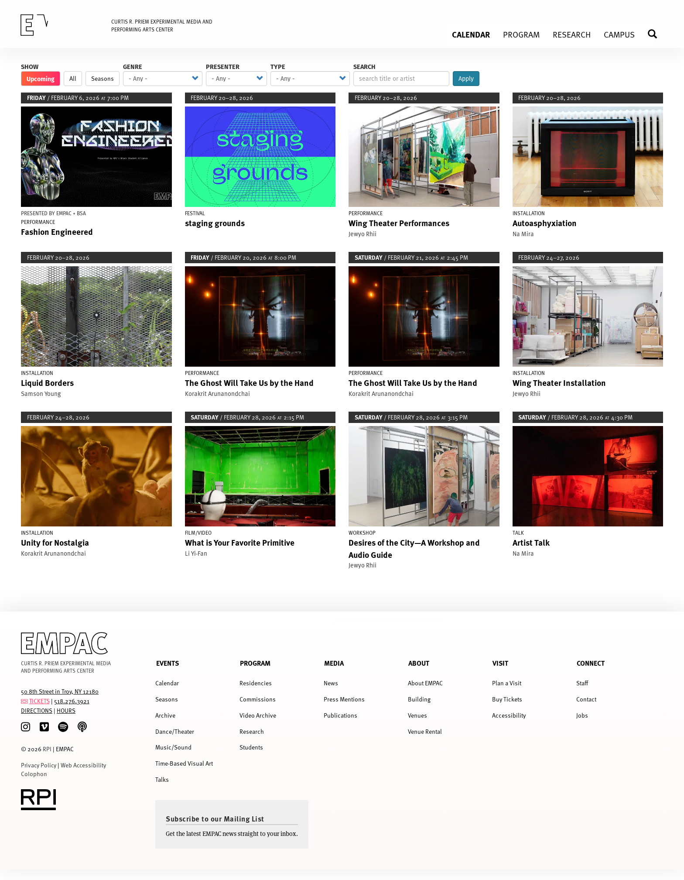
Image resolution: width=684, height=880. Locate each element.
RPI (47, 749)
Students (251, 747)
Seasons (102, 78)
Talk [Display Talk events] (518, 532)
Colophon (34, 774)
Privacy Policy (38, 765)
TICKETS (39, 701)
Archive (165, 715)
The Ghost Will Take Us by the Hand (249, 382)
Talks (162, 779)
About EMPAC (425, 683)
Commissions (257, 699)
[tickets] (24, 701)
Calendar (167, 683)
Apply (466, 78)
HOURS (66, 710)
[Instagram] (25, 727)
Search (364, 66)
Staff (582, 683)
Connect (591, 663)
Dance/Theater (174, 731)
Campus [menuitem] (619, 34)
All (72, 78)
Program (255, 663)
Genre (132, 66)
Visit (500, 663)
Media (334, 663)
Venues (417, 715)
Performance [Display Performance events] (38, 221)
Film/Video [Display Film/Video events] (198, 532)
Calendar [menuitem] (471, 34)
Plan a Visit (506, 683)
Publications (340, 715)
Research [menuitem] (572, 34)
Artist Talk (531, 542)
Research (251, 731)
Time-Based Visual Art (184, 763)
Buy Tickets (507, 699)
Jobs (582, 715)
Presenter (222, 66)
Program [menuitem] (521, 34)
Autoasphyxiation (545, 223)
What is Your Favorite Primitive (239, 542)
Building (419, 699)
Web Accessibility (83, 765)
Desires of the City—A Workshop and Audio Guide (414, 548)
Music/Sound (173, 747)
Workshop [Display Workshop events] (362, 532)
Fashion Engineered (57, 231)
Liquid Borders (47, 382)
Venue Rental (425, 731)
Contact (586, 699)
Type (277, 66)
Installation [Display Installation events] (529, 213)
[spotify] (63, 727)
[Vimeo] (44, 727)
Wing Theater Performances (399, 223)
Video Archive (257, 715)
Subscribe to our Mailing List (215, 818)
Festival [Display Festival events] (195, 213)
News (331, 683)
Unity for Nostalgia (55, 542)
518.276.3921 (71, 701)
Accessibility (509, 715)
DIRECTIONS (36, 710)
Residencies (255, 683)
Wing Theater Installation (559, 382)
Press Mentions (344, 699)
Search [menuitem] (656, 33)
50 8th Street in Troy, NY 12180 (60, 691)
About (418, 663)
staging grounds (215, 223)
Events (167, 663)
